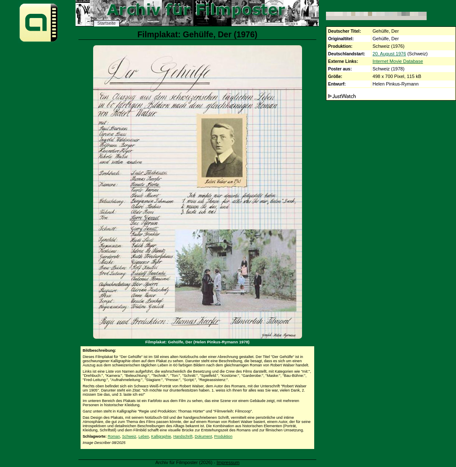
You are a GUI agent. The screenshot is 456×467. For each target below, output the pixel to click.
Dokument (203, 436)
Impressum (228, 462)
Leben (143, 436)
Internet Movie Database (398, 61)
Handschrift (183, 436)
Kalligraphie (161, 436)
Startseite (106, 23)
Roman (114, 436)
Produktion (223, 436)
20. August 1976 (389, 53)
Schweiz (129, 436)
